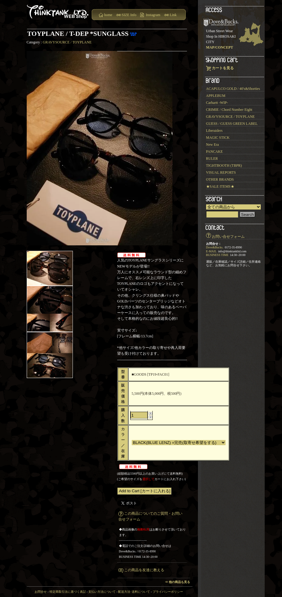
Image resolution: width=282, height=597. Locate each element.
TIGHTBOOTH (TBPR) (224, 165)
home (108, 15)
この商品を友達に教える (144, 570)
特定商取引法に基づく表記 (67, 591)
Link (173, 15)
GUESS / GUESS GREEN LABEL (232, 123)
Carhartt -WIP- (217, 103)
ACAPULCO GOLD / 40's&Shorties (233, 89)
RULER (212, 158)
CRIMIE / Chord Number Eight (229, 109)
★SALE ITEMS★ (220, 186)
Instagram (153, 15)
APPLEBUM (216, 96)
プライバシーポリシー (168, 591)
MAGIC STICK (218, 137)
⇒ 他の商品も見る (177, 582)
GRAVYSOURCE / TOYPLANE (67, 42)
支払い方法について (102, 591)
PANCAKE (214, 151)
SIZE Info (129, 15)
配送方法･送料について (134, 591)
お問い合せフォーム (228, 236)
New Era (212, 144)
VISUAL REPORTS (221, 172)
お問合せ (41, 591)
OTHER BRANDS (220, 179)
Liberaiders (214, 130)
